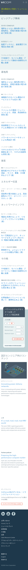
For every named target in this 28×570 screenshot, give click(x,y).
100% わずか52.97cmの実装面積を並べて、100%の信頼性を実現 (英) (13, 151)
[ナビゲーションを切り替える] (26, 2)
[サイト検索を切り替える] (23, 2)
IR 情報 (3, 532)
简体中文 (4, 559)
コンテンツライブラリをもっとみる (12, 503)
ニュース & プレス (7, 526)
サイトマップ (5, 546)
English (3, 557)
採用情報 (4, 529)
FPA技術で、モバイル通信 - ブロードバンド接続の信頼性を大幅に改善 (14, 60)
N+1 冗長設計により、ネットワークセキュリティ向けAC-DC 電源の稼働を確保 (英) (13, 237)
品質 (2, 535)
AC (7, 323)
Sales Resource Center (8, 537)
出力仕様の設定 (18, 339)
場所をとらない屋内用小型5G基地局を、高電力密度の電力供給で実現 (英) (13, 30)
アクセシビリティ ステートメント (12, 540)
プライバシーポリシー (8, 543)
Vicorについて (5, 523)
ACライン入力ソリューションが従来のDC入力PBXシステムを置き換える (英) (13, 285)
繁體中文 (4, 554)
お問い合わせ (5, 520)
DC (12, 323)
